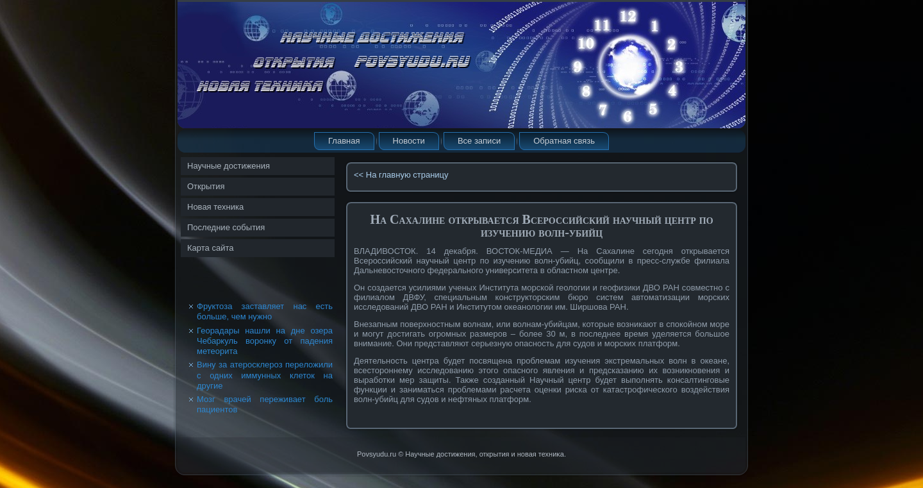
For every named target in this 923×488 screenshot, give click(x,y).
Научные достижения (228, 166)
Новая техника (215, 207)
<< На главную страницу (401, 175)
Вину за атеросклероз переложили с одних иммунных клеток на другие (265, 375)
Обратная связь (564, 141)
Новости (409, 141)
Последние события (226, 227)
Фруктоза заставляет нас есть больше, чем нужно (265, 311)
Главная (344, 141)
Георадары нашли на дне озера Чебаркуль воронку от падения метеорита (265, 341)
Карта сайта (210, 248)
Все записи (479, 141)
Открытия (206, 186)
